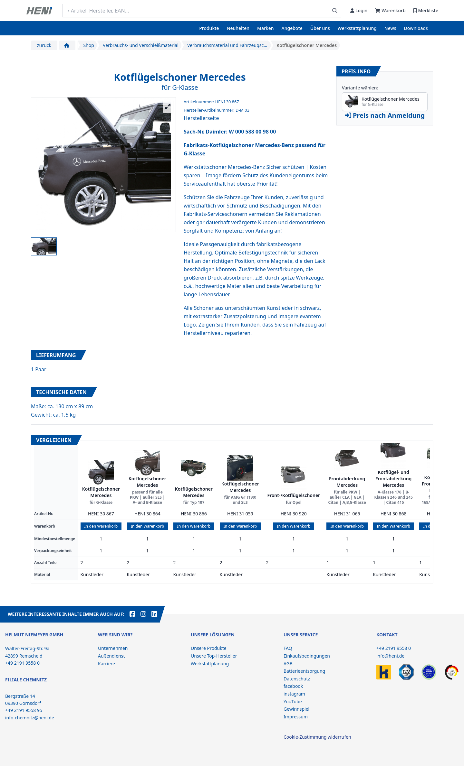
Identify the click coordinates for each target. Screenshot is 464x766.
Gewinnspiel (296, 709)
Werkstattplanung (357, 28)
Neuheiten (238, 28)
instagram (294, 694)
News (390, 28)
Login (358, 10)
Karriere (106, 663)
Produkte (209, 28)
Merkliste (425, 10)
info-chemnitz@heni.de (29, 718)
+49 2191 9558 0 (393, 648)
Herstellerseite (201, 118)
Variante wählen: (360, 88)
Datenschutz (297, 679)
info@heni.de (390, 656)
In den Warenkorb (101, 526)
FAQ (288, 648)
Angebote (292, 28)
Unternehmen (113, 648)
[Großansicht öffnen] (168, 106)
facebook (293, 686)
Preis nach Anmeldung (385, 115)
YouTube (293, 701)
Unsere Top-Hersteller (214, 656)
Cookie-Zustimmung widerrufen (317, 737)
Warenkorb (390, 10)
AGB (288, 663)
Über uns (320, 28)
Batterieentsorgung (304, 671)
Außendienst (111, 656)
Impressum (296, 717)
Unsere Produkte (209, 648)
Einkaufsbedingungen (307, 656)
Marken (265, 28)
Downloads (416, 28)
